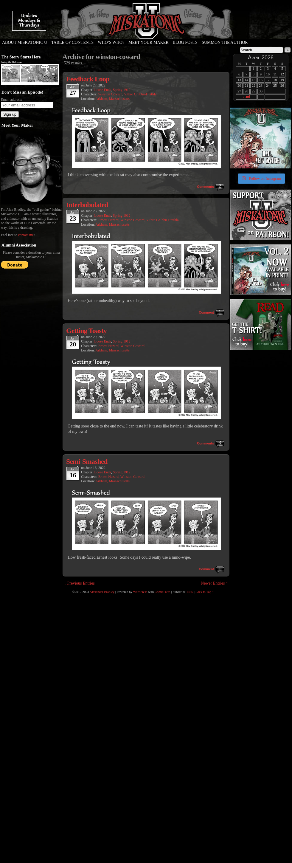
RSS (190, 592)
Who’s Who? (111, 42)
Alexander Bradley (102, 592)
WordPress (140, 592)
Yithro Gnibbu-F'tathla (140, 94)
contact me (26, 235)
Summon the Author (225, 42)
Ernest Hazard (108, 220)
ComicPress (162, 592)
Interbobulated (87, 205)
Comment (206, 312)
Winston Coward (110, 94)
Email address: (11, 99)
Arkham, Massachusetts (112, 99)
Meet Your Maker (148, 42)
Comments (205, 186)
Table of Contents (72, 42)
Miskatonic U (146, 33)
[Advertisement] (249, 448)
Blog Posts (185, 42)
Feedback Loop (87, 79)
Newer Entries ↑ (214, 583)
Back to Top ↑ (204, 592)
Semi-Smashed (87, 461)
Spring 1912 (122, 90)
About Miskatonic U (24, 42)
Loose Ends (102, 90)
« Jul (246, 97)
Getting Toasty (86, 330)
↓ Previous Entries (79, 583)
